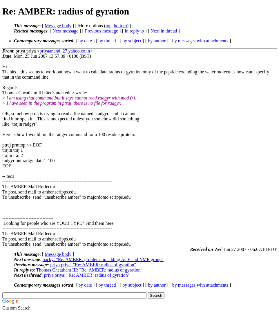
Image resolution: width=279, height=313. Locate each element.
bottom (120, 25)
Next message (65, 30)
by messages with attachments (200, 40)
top (108, 25)
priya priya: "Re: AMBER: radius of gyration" (93, 264)
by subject (131, 40)
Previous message (101, 30)
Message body (58, 25)
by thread (107, 40)
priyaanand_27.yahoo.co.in (65, 50)
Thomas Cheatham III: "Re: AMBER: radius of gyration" (89, 269)
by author (157, 40)
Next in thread (164, 30)
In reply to (134, 30)
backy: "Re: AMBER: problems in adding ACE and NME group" (103, 259)
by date (85, 40)
